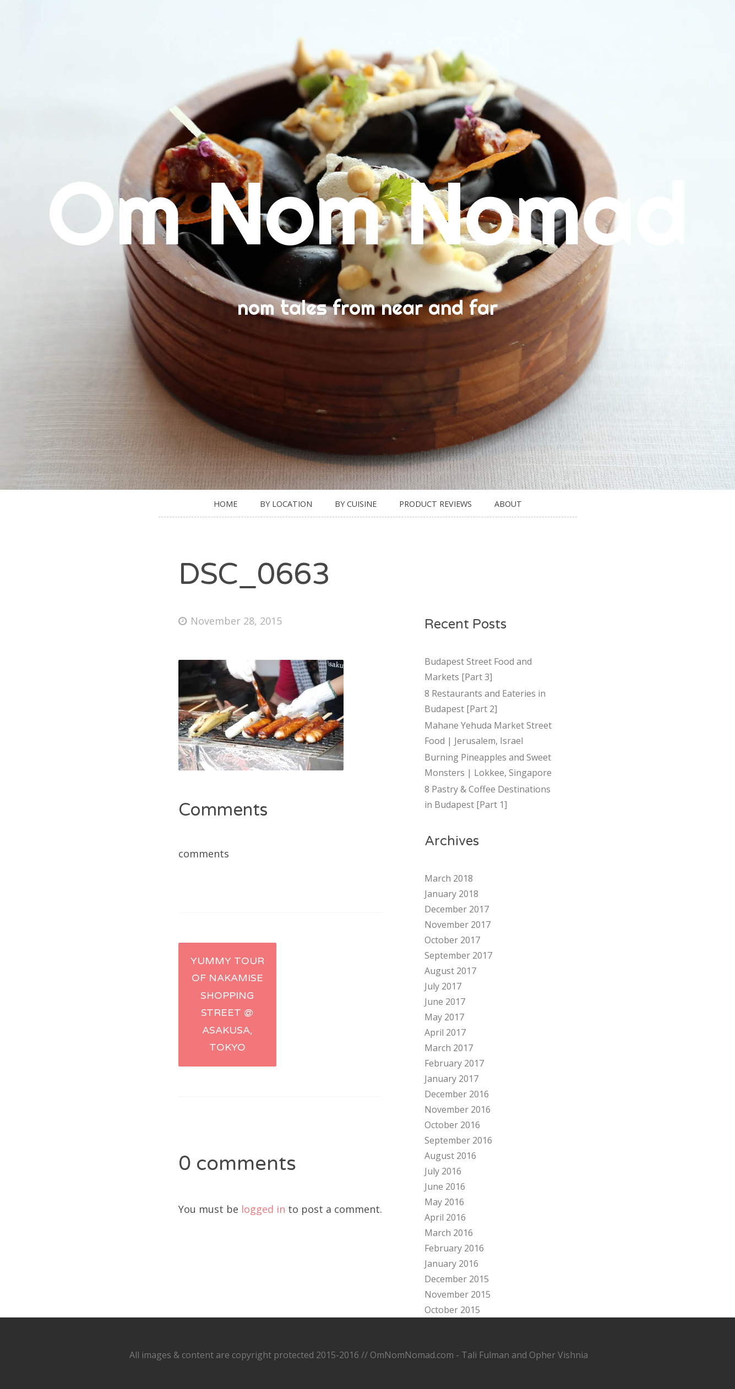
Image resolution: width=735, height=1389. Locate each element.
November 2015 (457, 1294)
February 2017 (454, 1063)
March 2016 (448, 1233)
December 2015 (456, 1279)
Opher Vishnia (558, 1355)
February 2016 (454, 1248)
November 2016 (457, 1109)
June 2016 (444, 1186)
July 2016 (442, 1171)
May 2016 (444, 1202)
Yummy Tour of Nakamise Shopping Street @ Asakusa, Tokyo (227, 1004)
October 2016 (452, 1125)
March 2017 (448, 1048)
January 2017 (451, 1079)
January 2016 (451, 1263)
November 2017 (457, 924)
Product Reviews (435, 504)
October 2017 (452, 940)
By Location (286, 504)
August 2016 (450, 1156)
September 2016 (458, 1140)
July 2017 (442, 986)
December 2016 (456, 1094)
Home (225, 504)
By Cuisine (356, 504)
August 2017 (450, 971)
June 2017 (444, 1002)
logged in (263, 1209)
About (508, 504)
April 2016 (445, 1217)
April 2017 (445, 1032)
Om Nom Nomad (367, 212)
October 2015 (452, 1310)
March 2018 (448, 878)
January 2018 (451, 894)
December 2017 (456, 909)
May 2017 (444, 1017)
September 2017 (458, 955)
